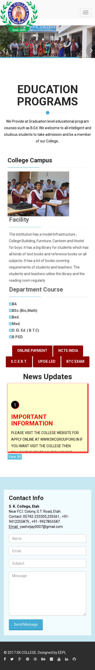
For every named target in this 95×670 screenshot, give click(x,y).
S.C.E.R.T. (19, 361)
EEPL (62, 652)
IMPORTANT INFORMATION (32, 421)
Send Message (26, 624)
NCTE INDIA (68, 351)
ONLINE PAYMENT (32, 351)
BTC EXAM (75, 361)
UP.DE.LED (46, 361)
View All (14, 457)
